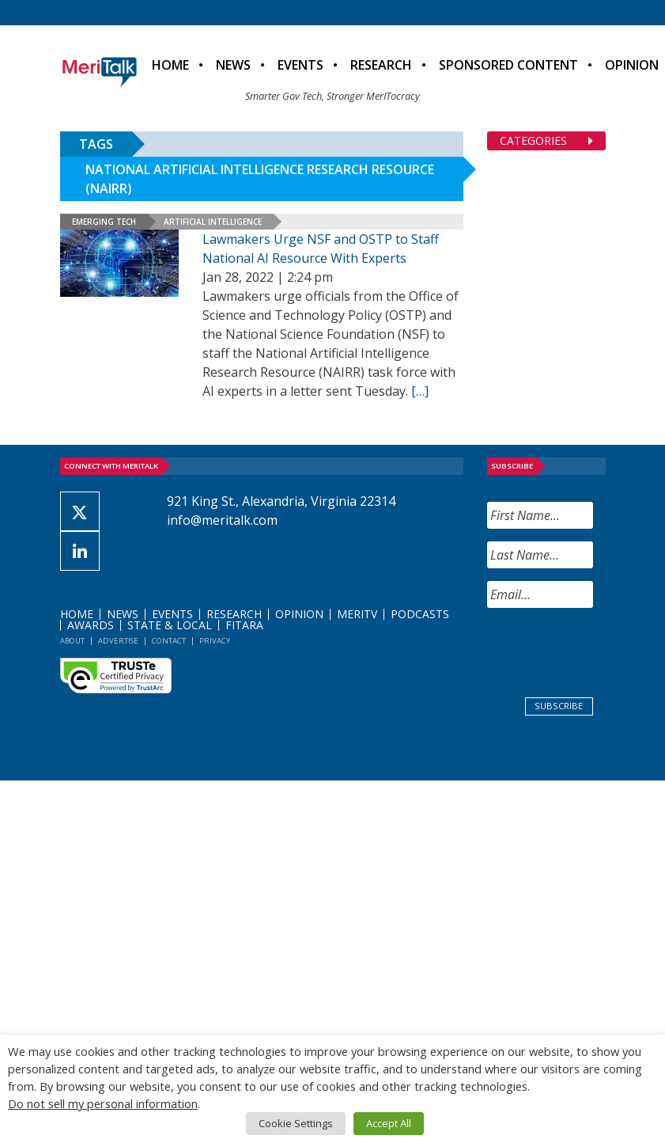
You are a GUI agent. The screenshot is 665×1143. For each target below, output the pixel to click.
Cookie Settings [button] (296, 1123)
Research (381, 65)
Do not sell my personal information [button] (103, 1103)
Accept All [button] (388, 1123)
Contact (169, 641)
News (233, 65)
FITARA (244, 624)
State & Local (169, 624)
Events (300, 65)
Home (170, 65)
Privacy (214, 641)
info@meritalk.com (222, 520)
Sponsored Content (508, 65)
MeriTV (357, 613)
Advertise (118, 641)
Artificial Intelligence (213, 221)
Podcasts (420, 613)
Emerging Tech (104, 221)
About (72, 641)
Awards (90, 624)
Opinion (299, 613)
